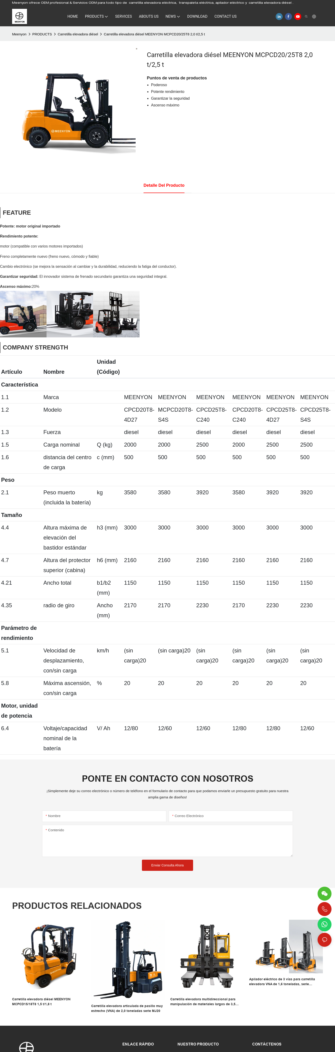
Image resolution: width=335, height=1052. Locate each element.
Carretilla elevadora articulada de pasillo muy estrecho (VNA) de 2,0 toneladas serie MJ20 (127, 1008)
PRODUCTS (42, 34)
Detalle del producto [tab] (164, 185)
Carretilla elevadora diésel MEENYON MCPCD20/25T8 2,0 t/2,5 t (154, 34)
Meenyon (19, 34)
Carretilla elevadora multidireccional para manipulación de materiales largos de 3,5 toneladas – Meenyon (202, 1002)
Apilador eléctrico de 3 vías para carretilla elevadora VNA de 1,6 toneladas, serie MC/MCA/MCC (282, 982)
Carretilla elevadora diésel (78, 34)
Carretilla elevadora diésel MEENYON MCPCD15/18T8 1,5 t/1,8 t (41, 1001)
